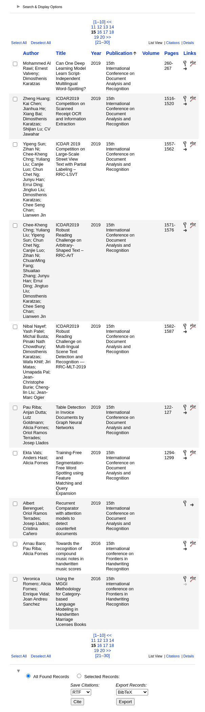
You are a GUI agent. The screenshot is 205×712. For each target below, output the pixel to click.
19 (96, 37)
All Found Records (51, 676)
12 (99, 26)
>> (108, 37)
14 (111, 26)
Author (31, 53)
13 (105, 26)
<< (109, 21)
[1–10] (99, 21)
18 (111, 32)
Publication (119, 53)
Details (188, 43)
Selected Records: (102, 676)
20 (102, 37)
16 (99, 32)
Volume (151, 53)
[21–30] (102, 42)
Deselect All (40, 43)
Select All (19, 43)
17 (105, 32)
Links (189, 53)
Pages (171, 53)
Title (61, 53)
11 (93, 26)
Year (96, 53)
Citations (173, 43)
